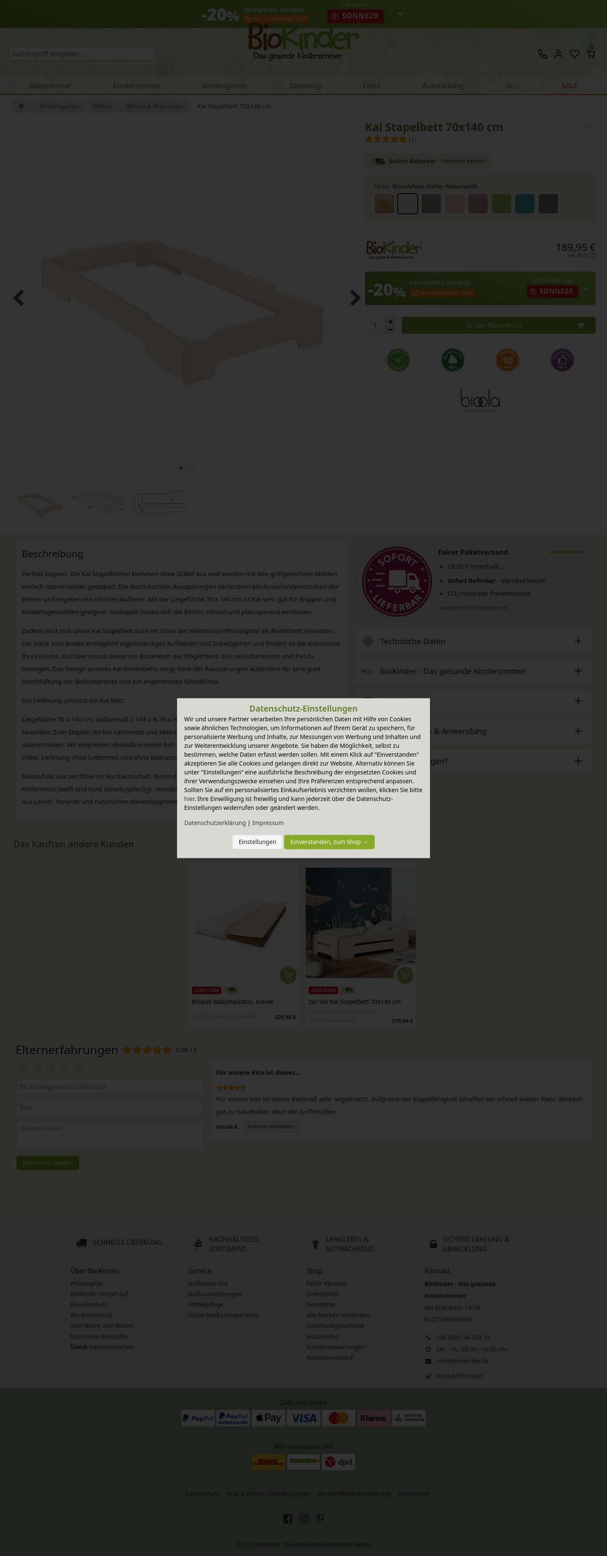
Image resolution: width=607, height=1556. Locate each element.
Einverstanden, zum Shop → (329, 842)
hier (189, 799)
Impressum (268, 823)
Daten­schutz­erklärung (215, 823)
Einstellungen (257, 842)
